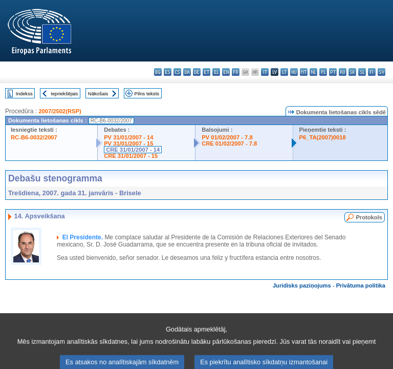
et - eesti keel (206, 72)
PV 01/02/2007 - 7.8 (227, 137)
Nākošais (98, 93)
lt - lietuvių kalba (284, 72)
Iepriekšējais (64, 93)
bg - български (158, 72)
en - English (226, 72)
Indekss (24, 93)
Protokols (369, 217)
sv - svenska (381, 72)
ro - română (342, 72)
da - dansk (187, 72)
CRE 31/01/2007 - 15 (131, 156)
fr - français (235, 72)
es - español (167, 72)
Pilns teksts (147, 93)
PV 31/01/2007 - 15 (128, 143)
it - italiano (265, 72)
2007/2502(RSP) (59, 111)
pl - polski (323, 72)
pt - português (333, 72)
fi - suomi (372, 72)
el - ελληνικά (216, 72)
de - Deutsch (197, 72)
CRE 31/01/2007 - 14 (133, 150)
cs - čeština (177, 72)
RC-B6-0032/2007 (34, 137)
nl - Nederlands (313, 72)
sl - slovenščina (362, 72)
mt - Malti (304, 72)
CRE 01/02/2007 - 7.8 (229, 143)
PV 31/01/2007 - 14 (128, 137)
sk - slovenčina (352, 72)
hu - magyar (294, 72)
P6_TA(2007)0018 (322, 137)
